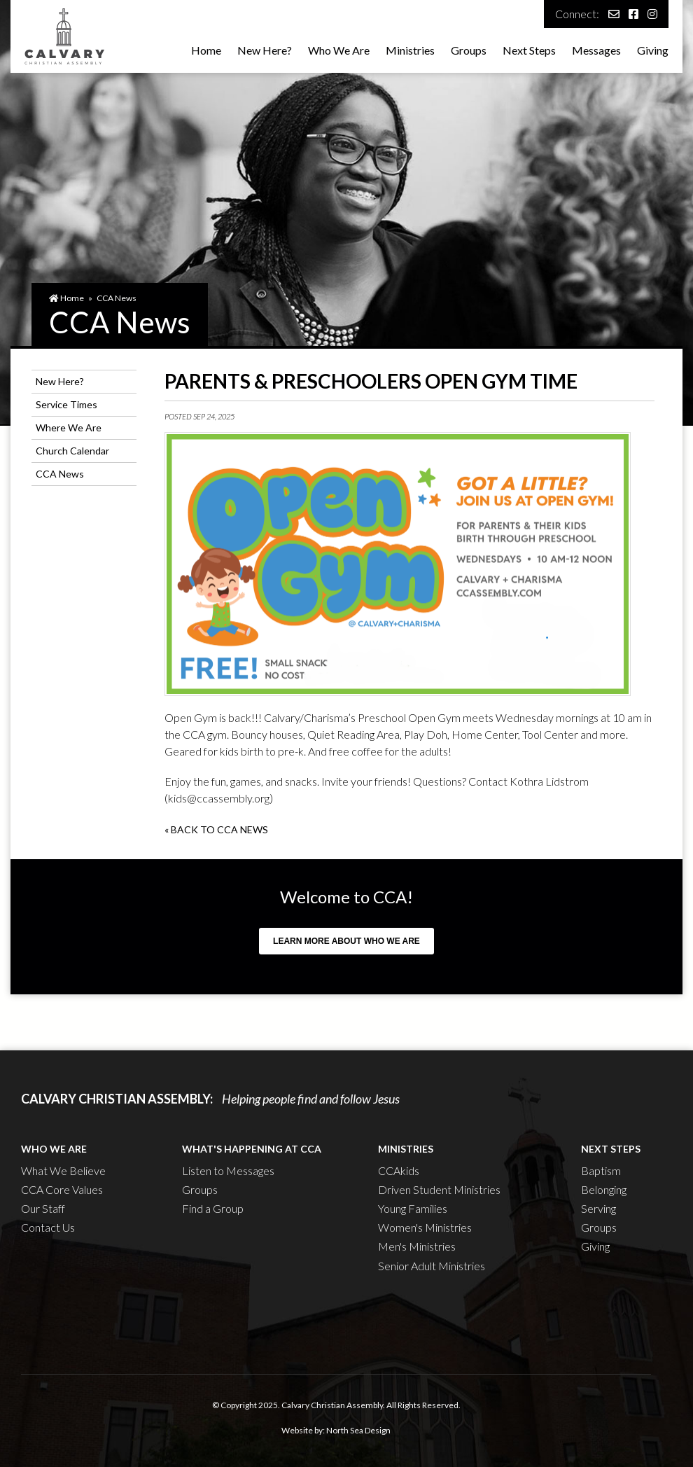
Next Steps (529, 50)
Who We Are (339, 50)
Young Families (412, 1208)
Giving (652, 50)
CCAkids (398, 1170)
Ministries (410, 50)
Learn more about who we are (346, 941)
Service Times (66, 404)
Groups (468, 50)
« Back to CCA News (216, 829)
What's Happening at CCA (251, 1149)
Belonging (603, 1189)
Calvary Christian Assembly (332, 1405)
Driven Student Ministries (439, 1189)
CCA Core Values (62, 1189)
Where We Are (69, 427)
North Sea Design (358, 1430)
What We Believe (63, 1170)
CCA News (116, 298)
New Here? (264, 50)
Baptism (601, 1170)
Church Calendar (72, 451)
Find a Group (213, 1208)
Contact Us (48, 1227)
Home (206, 50)
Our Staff (43, 1208)
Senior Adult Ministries (431, 1265)
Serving (598, 1208)
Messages (596, 50)
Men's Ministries (417, 1246)
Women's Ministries (425, 1227)
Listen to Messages (228, 1170)
